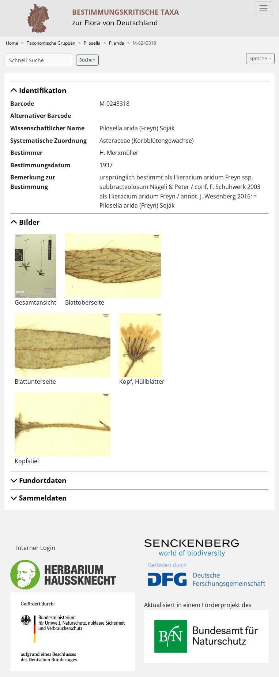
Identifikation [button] (38, 90)
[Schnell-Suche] (38, 60)
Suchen (87, 60)
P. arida (116, 43)
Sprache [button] (258, 58)
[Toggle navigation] (263, 8)
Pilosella (92, 43)
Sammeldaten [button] (38, 498)
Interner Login (35, 548)
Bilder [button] (25, 222)
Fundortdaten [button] (38, 480)
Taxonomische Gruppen (51, 43)
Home (12, 43)
